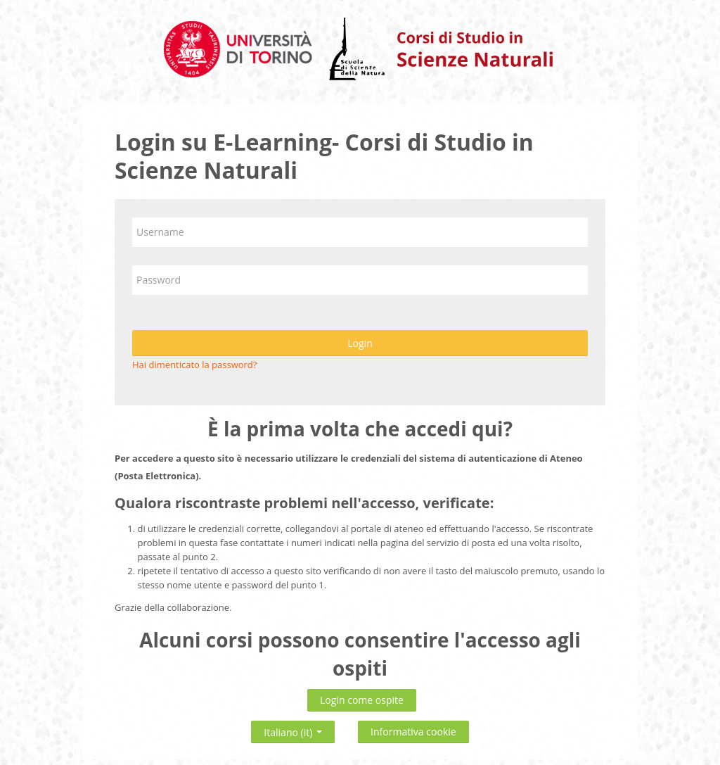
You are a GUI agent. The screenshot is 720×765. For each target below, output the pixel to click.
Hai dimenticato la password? (194, 364)
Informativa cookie (413, 731)
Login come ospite (362, 700)
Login (360, 343)
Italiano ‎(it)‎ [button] (293, 729)
